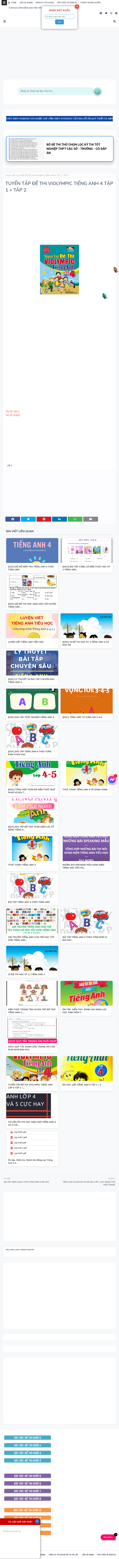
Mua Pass (108, 1537)
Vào (59, 22)
